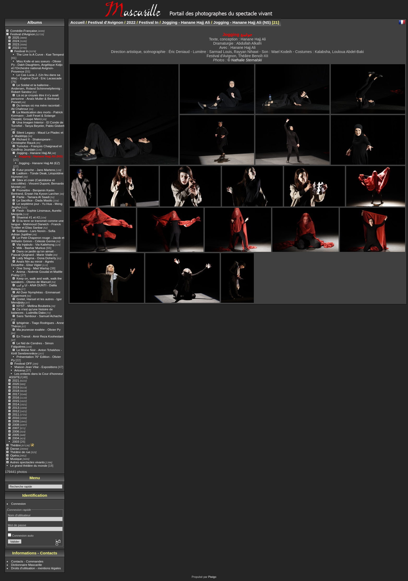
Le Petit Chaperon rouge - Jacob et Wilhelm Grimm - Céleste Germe (37, 239)
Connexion (18, 503)
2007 (15, 428)
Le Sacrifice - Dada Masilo (34, 200)
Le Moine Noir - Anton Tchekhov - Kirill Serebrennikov (36, 351)
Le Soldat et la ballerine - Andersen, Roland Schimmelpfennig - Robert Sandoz (36, 88)
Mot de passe (17, 525)
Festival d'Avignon (22, 34)
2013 (15, 407)
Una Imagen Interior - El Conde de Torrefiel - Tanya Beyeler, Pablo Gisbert (37, 124)
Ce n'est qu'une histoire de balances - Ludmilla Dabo (32, 310)
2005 (15, 434)
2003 (15, 441)
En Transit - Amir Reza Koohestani (39, 336)
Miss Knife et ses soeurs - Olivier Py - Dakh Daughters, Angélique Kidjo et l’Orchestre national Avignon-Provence (37, 66)
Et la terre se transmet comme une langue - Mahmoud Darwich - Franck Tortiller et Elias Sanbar (37, 224)
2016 (15, 397)
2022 (15, 47)
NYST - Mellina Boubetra (33, 305)
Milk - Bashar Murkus (30, 248)
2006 (15, 431)
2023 (15, 44)
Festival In (21, 51)
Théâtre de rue (20, 452)
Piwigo (212, 576)
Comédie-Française (23, 30)
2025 (15, 37)
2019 (15, 387)
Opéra (14, 455)
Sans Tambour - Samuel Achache (39, 316)
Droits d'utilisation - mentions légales (36, 568)
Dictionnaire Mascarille (26, 564)
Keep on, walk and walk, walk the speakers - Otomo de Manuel (36, 280)
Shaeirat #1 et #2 (28, 217)
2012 (15, 411)
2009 (15, 421)
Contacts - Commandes (27, 561)
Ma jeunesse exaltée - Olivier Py (38, 329)
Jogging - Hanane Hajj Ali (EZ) (39, 163)
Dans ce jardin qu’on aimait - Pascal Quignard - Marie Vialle (33, 253)
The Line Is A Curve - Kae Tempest (40, 54)
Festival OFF (23, 363)
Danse (14, 448)
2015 (15, 400)
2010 (15, 417)
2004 (15, 438)
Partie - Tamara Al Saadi (33, 197)
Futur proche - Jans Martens (35, 169)
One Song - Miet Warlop (32, 268)
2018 (15, 390)
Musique (16, 458)
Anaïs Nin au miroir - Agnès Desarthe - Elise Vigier (32, 263)
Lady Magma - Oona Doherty (36, 258)
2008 (15, 424)
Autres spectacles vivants (27, 462)
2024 (15, 41)
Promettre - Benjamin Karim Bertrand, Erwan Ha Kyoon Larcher (35, 191)
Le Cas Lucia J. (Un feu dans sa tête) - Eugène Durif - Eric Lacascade (36, 76)
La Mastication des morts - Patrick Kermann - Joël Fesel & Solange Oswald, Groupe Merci (37, 115)
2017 (15, 394)
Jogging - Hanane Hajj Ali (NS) (41, 156)
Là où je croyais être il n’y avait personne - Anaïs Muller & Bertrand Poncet (35, 98)
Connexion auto (21, 535)
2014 (15, 404)
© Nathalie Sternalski (244, 60)
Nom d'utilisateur (19, 515)
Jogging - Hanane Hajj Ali (33, 153)
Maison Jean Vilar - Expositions (35, 367)
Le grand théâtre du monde (28, 465)
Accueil (77, 22)
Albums (34, 22)
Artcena (19, 370)
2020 (15, 384)
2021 (15, 380)
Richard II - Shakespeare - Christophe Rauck (31, 141)
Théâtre (15, 445)
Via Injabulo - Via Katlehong (35, 244)
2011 (15, 414)
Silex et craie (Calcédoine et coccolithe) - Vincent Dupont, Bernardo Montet (37, 183)
